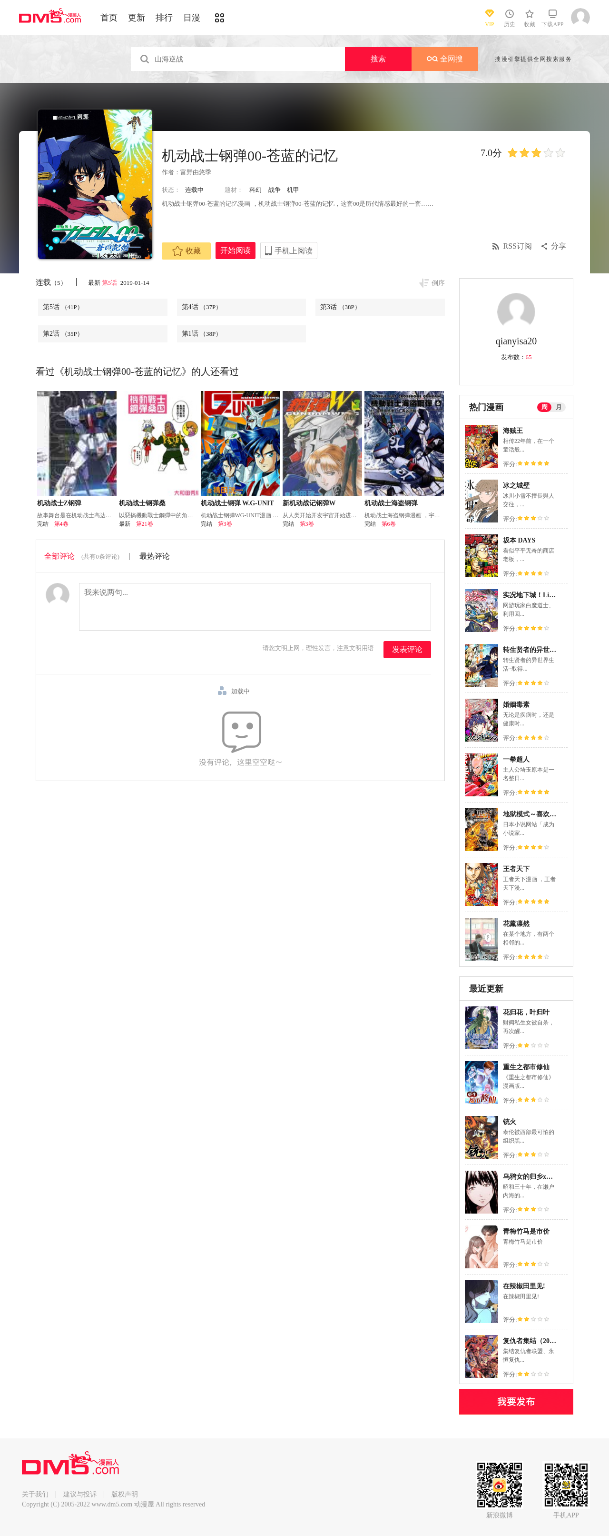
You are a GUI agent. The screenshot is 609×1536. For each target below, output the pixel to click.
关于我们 (35, 1494)
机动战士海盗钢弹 (391, 503)
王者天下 (516, 869)
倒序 (438, 283)
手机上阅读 (294, 251)
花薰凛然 (516, 923)
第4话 (202, 307)
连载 (51, 282)
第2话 (63, 333)
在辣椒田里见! (524, 1286)
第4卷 (61, 524)
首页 (109, 17)
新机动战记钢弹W (309, 503)
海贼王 (513, 430)
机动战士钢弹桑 (142, 503)
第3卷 (225, 524)
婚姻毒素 (516, 704)
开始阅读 (235, 250)
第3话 (340, 307)
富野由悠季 (195, 172)
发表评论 (407, 649)
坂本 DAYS (519, 540)
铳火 (509, 1121)
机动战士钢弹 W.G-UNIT (237, 503)
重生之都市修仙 (526, 1067)
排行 (164, 17)
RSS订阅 (517, 246)
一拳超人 (516, 759)
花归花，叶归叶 (526, 1012)
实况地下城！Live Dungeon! (544, 595)
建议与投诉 (80, 1494)
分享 (558, 246)
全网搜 (445, 59)
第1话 (202, 333)
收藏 (186, 251)
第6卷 (389, 524)
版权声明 (124, 1494)
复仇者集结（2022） (533, 1341)
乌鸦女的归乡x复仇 (531, 1176)
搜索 (378, 59)
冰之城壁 (516, 485)
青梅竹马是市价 (526, 1231)
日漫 (191, 17)
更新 (136, 17)
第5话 (110, 282)
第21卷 (144, 524)
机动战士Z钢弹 (59, 503)
